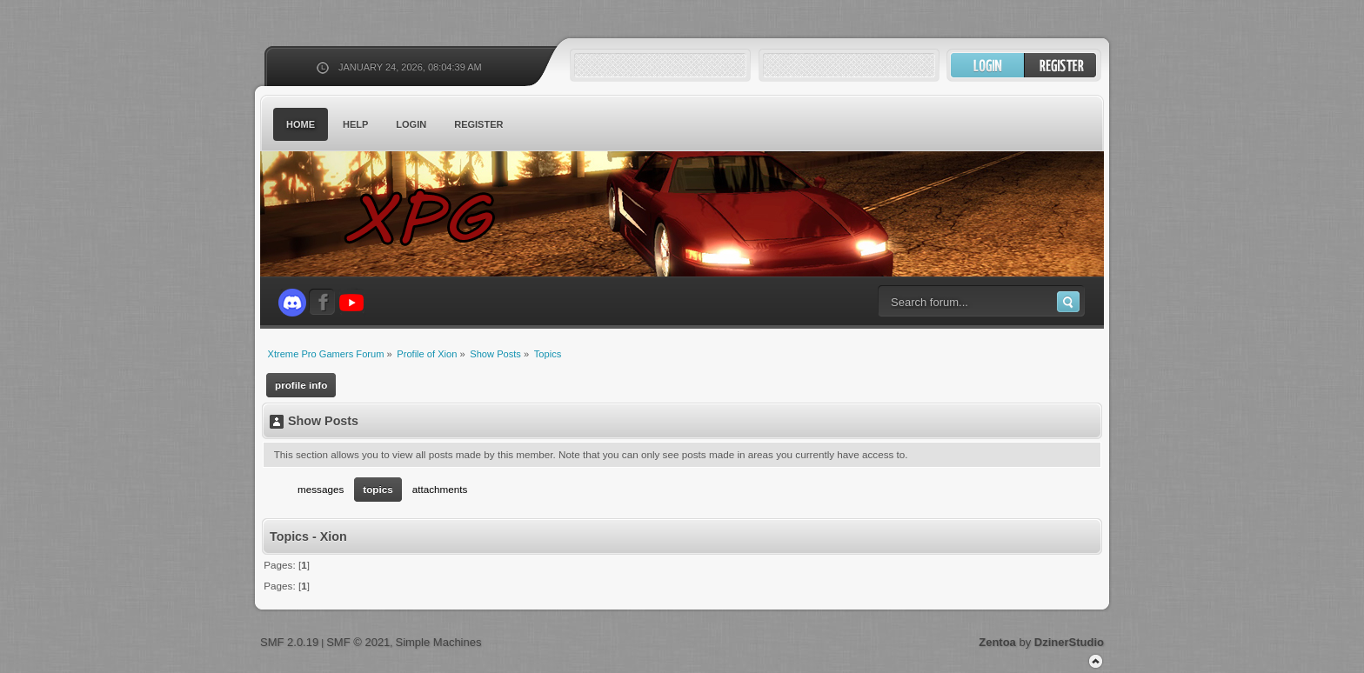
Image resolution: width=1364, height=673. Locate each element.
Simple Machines (438, 642)
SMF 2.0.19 (289, 642)
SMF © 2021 (358, 642)
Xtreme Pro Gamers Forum (429, 217)
